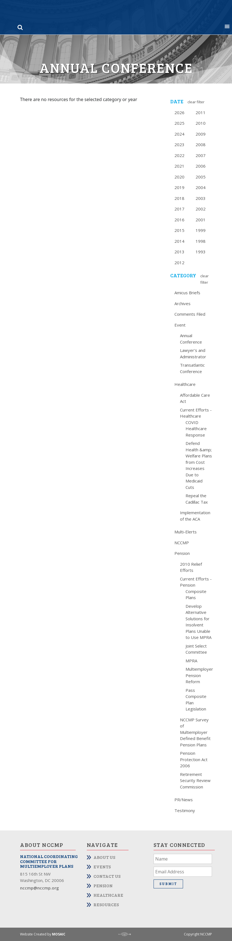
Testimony (184, 810)
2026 (179, 112)
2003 (201, 198)
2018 (179, 198)
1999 (201, 230)
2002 (201, 209)
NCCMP (181, 542)
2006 (201, 166)
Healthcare (185, 384)
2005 (201, 177)
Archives (182, 303)
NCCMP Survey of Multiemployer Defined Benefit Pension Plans (195, 732)
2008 (201, 144)
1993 (201, 251)
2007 (201, 155)
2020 (179, 177)
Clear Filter (195, 101)
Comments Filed (189, 314)
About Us (104, 857)
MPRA (191, 660)
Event (180, 325)
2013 (179, 251)
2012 (179, 262)
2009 (201, 134)
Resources (106, 904)
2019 (179, 187)
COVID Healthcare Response (196, 429)
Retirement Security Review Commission (195, 780)
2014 (179, 241)
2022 (179, 155)
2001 (201, 219)
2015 (179, 230)
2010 (201, 123)
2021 (179, 166)
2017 (179, 209)
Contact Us (106, 876)
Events (102, 866)
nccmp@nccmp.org (39, 888)
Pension (182, 553)
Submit (168, 883)
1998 (201, 241)
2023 (179, 144)
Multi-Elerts (185, 532)
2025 (179, 123)
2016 (179, 219)
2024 (179, 134)
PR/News (183, 799)
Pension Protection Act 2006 (194, 759)
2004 (201, 187)
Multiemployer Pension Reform (199, 675)
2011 (201, 112)
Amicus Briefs (187, 292)
